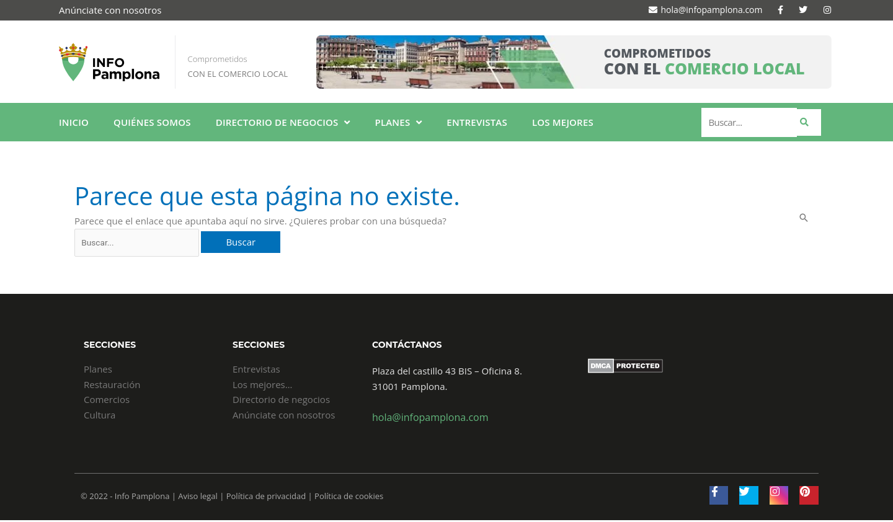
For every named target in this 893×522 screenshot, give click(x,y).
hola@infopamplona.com (426, 419)
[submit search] (809, 122)
